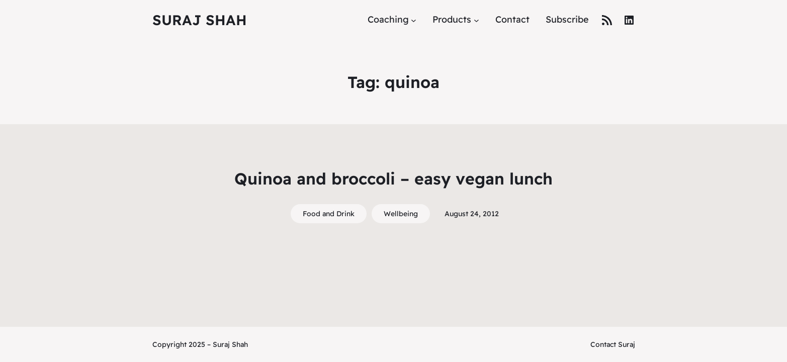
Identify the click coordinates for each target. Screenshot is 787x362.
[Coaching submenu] (413, 20)
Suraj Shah (199, 20)
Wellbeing (401, 213)
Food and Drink (329, 213)
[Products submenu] (476, 20)
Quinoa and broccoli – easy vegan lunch (393, 178)
